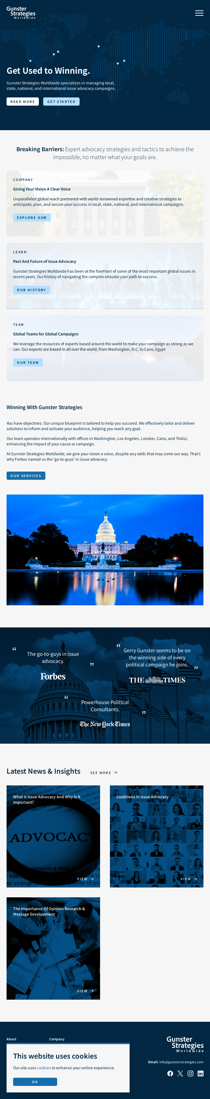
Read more (22, 101)
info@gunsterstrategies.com (181, 1061)
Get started (61, 101)
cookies (44, 1067)
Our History (31, 289)
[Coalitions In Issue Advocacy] (156, 836)
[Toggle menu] (199, 13)
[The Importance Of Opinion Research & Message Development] (53, 948)
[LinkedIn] (200, 1075)
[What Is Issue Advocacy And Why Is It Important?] (53, 836)
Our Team (28, 362)
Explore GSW (32, 217)
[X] (180, 1075)
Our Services (25, 475)
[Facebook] (170, 1075)
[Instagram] (190, 1075)
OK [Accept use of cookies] (35, 1081)
